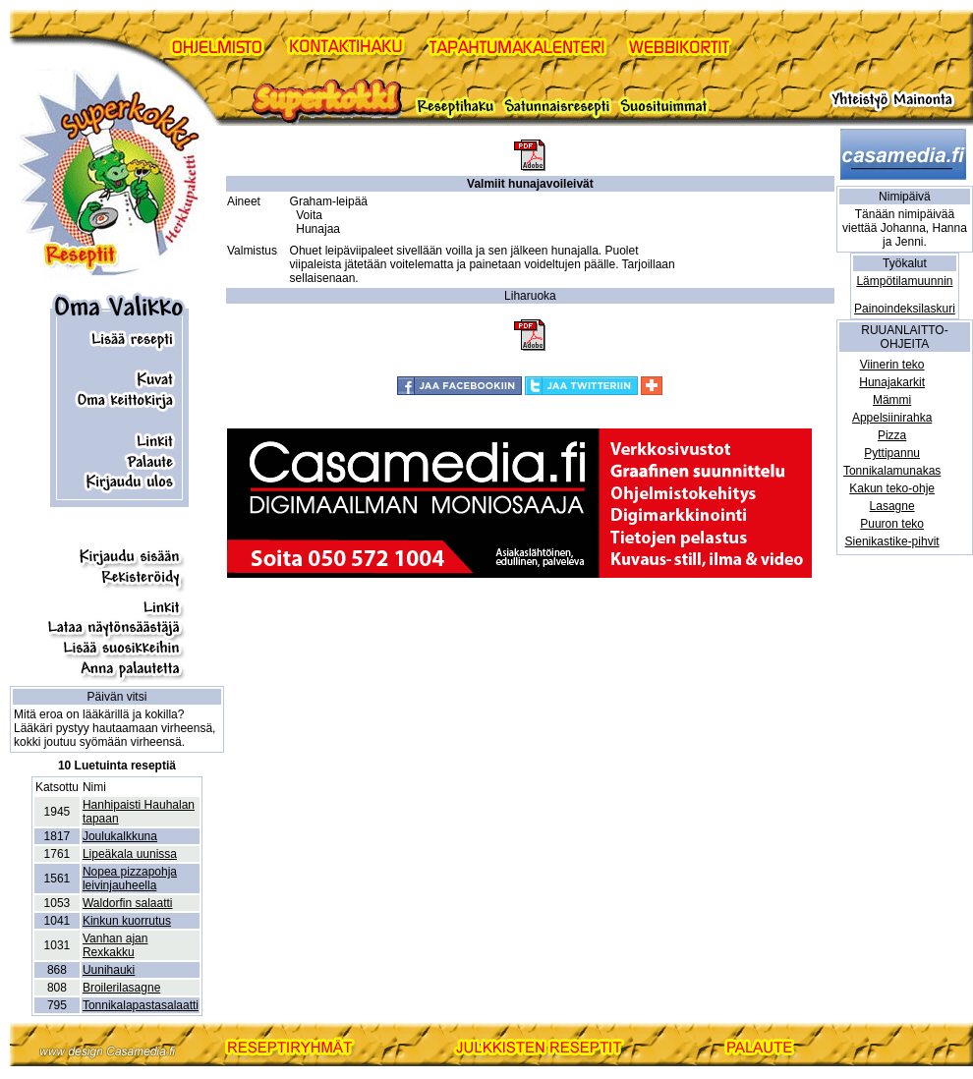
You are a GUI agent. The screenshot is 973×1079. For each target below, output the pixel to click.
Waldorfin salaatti (128, 903)
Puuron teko (892, 524)
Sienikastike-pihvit (892, 541)
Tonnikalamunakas (892, 471)
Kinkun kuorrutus (127, 921)
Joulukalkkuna (120, 836)
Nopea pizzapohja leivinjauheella (130, 878)
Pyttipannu (892, 453)
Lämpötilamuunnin (904, 281)
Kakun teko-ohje (892, 488)
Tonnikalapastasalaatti (141, 1005)
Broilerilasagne (121, 987)
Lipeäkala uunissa (130, 854)
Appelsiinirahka (892, 418)
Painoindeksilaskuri (904, 308)
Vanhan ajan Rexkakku (115, 945)
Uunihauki (109, 970)
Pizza (892, 435)
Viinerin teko (892, 364)
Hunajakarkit (892, 382)
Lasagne (892, 506)
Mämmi (892, 400)
